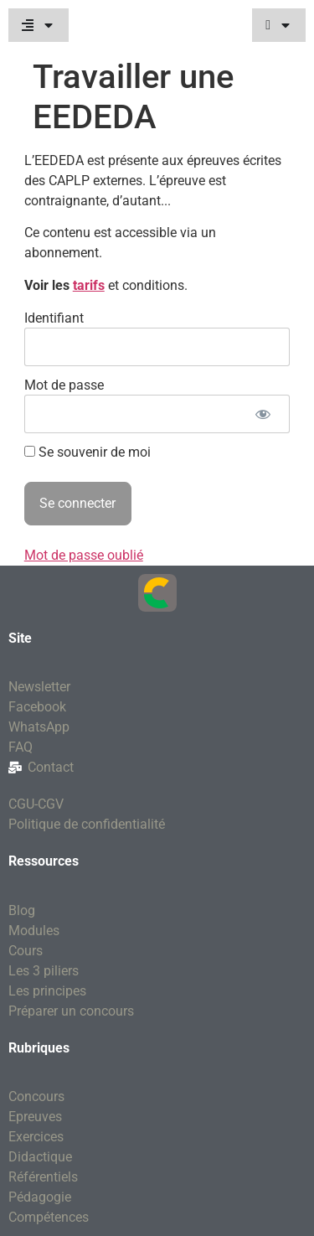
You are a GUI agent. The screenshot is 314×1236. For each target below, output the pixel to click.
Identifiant (54, 318)
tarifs (89, 285)
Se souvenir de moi (87, 452)
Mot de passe (64, 385)
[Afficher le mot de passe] (262, 414)
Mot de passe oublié (83, 555)
